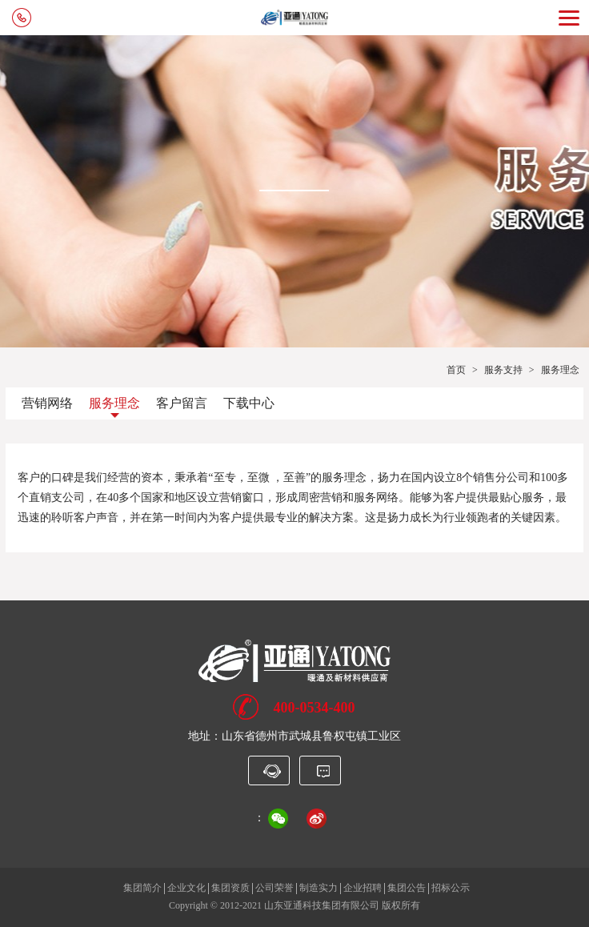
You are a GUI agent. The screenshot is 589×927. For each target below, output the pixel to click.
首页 (456, 369)
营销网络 (47, 403)
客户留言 (181, 403)
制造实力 (318, 887)
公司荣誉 (274, 887)
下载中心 (248, 403)
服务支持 (503, 369)
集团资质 (230, 887)
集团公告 (406, 887)
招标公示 (450, 887)
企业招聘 (362, 887)
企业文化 (186, 887)
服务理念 (114, 403)
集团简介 (142, 887)
